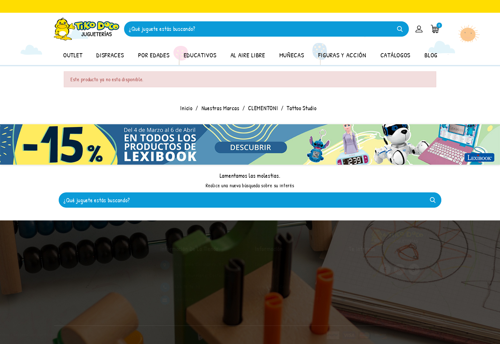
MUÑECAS (291, 55)
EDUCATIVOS (200, 55)
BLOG (431, 55)
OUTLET (72, 55)
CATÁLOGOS (395, 55)
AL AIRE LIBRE (248, 55)
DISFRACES (110, 55)
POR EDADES (154, 55)
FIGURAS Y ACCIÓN (342, 55)
